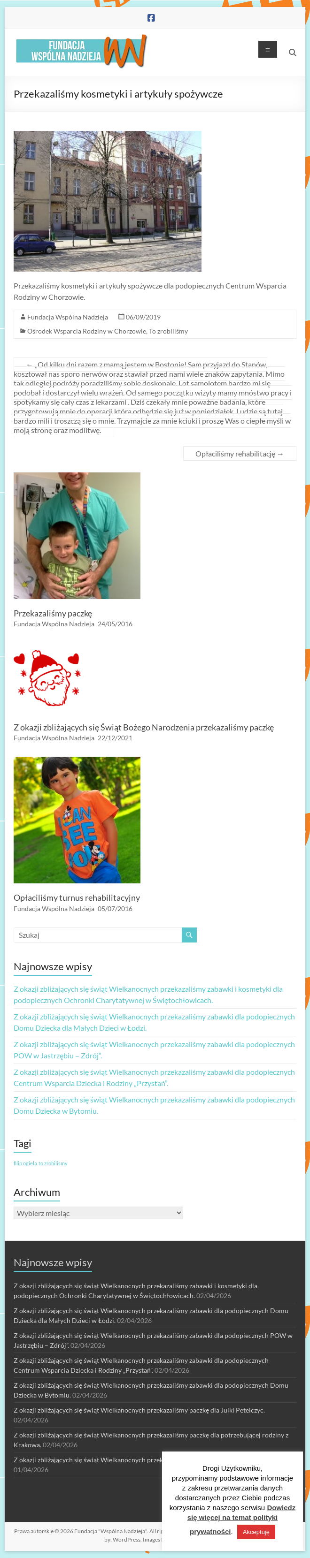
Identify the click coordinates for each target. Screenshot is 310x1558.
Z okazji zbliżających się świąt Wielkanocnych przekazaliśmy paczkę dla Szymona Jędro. (140, 1460)
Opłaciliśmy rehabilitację (239, 453)
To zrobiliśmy (168, 331)
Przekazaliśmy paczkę (53, 613)
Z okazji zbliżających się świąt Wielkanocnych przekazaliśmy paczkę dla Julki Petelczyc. (139, 1410)
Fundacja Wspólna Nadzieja (67, 317)
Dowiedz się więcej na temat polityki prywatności (241, 1519)
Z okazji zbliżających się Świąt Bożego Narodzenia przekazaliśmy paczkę (144, 727)
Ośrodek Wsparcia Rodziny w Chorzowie (86, 331)
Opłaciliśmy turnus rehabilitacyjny (77, 897)
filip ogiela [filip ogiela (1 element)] (25, 1163)
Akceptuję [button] (256, 1531)
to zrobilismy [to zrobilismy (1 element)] (53, 1163)
